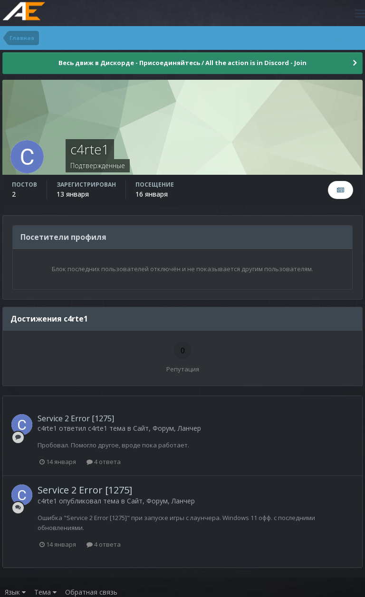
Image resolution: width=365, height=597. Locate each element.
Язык (15, 592)
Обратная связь (91, 592)
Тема (45, 592)
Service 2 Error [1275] (76, 418)
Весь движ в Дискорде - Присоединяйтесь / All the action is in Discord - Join (182, 62)
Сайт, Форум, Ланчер (167, 428)
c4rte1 (47, 428)
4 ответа (103, 461)
